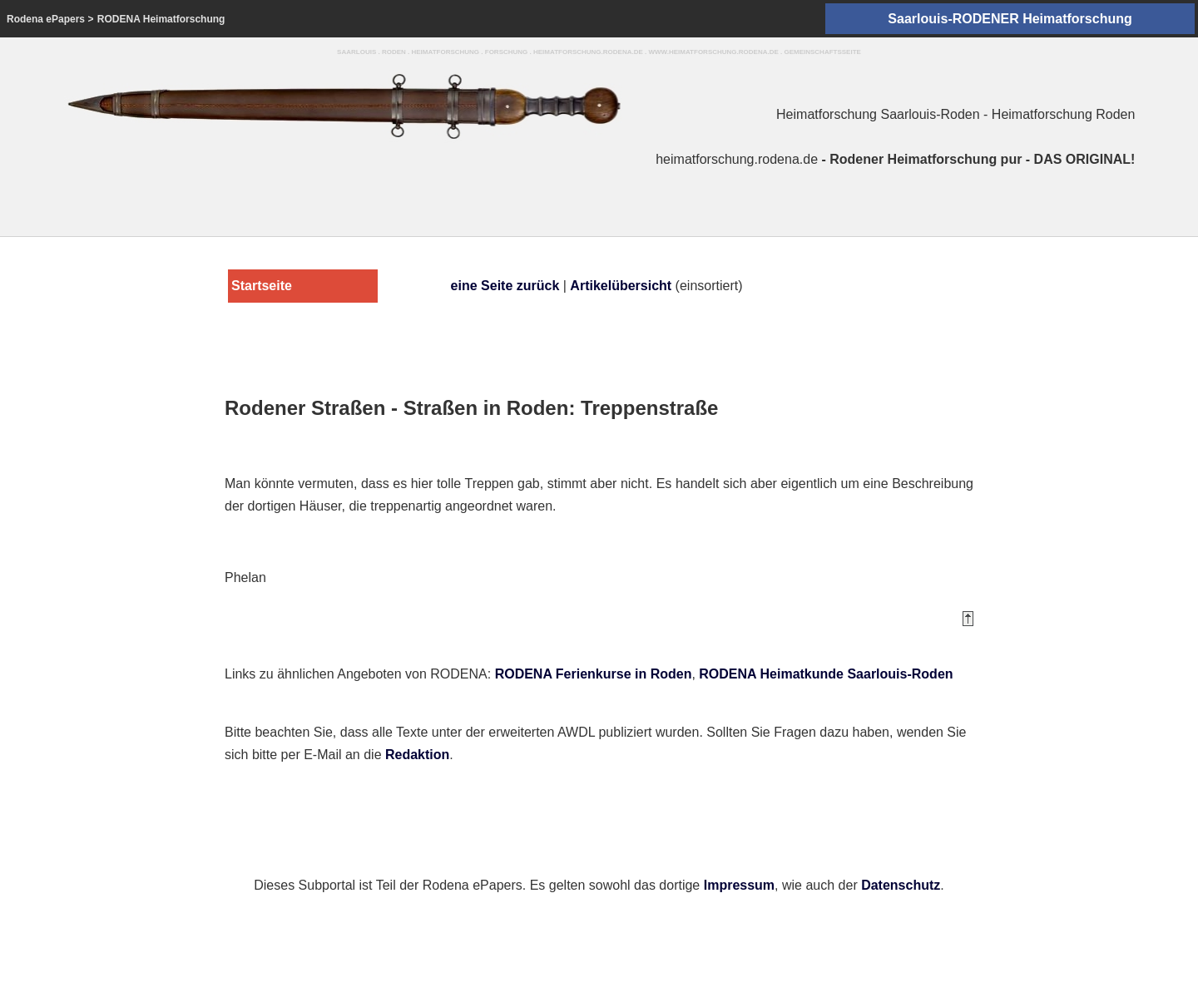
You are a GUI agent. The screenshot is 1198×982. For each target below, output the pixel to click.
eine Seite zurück (505, 286)
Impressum (739, 885)
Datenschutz (900, 885)
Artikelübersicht (620, 286)
